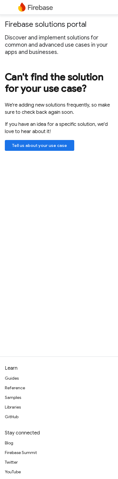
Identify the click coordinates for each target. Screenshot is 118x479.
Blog (9, 443)
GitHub (11, 416)
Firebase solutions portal (46, 24)
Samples (13, 397)
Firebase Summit (21, 452)
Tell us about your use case (39, 145)
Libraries (13, 407)
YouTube (13, 471)
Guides (12, 378)
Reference (15, 387)
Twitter (11, 462)
